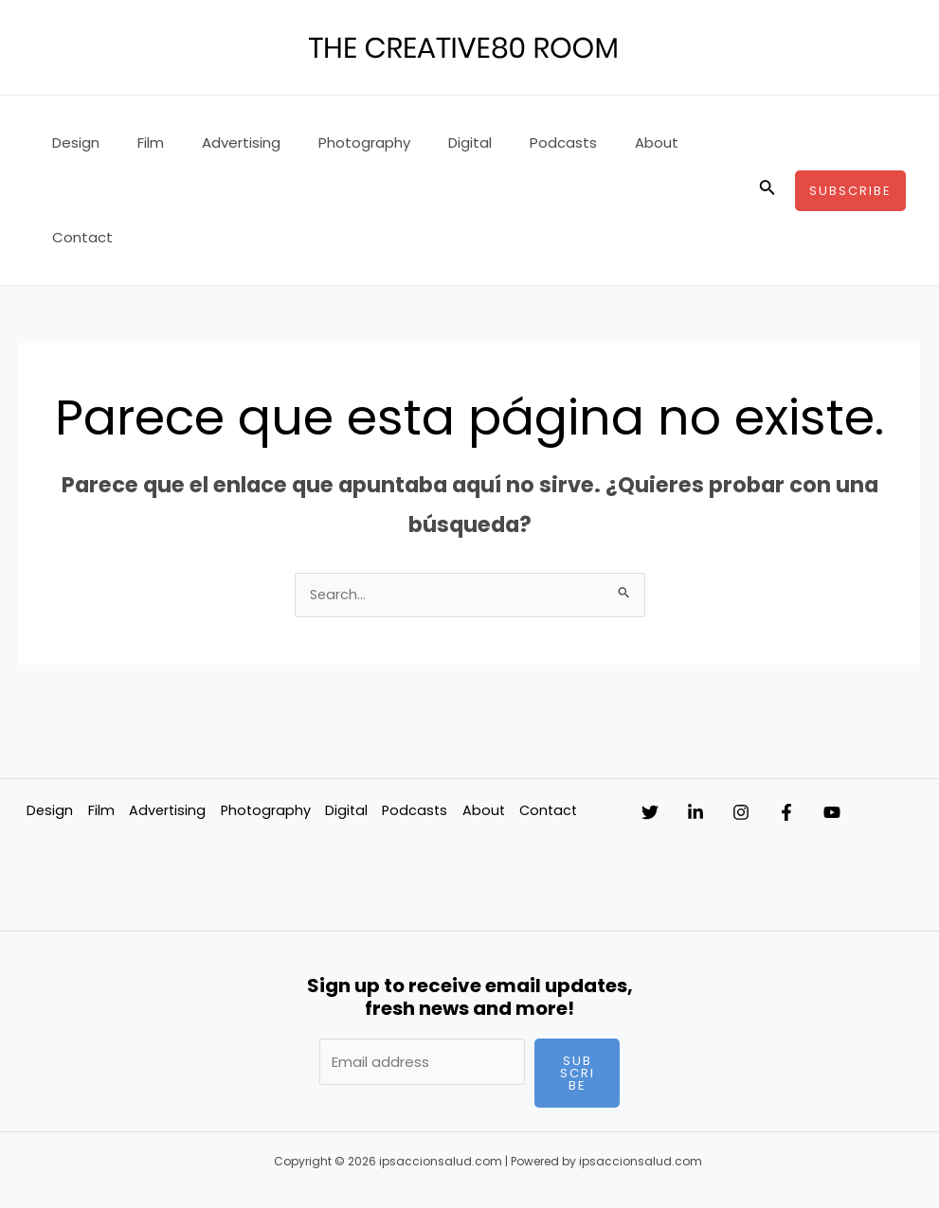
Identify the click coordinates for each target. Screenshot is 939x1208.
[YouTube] (907, 719)
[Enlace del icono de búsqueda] (767, 143)
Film (136, 142)
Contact (675, 142)
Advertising (217, 142)
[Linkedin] (714, 719)
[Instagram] (778, 719)
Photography (331, 142)
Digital (427, 142)
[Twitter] (650, 719)
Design (71, 142)
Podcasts (511, 142)
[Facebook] (843, 719)
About (595, 142)
